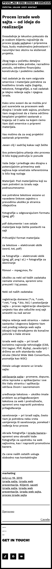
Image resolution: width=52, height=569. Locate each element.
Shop (3, 534)
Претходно (8, 511)
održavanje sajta (12, 376)
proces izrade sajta (14, 495)
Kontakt (32, 7)
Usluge (16, 7)
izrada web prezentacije (17, 490)
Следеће (45, 519)
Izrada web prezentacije (17, 483)
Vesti (24, 7)
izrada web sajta (30, 491)
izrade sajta (19, 43)
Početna (7, 7)
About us (4, 531)
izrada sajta (9, 488)
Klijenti (24, 484)
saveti (34, 484)
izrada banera (36, 433)
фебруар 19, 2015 (12, 478)
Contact (4, 527)
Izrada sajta (9, 481)
